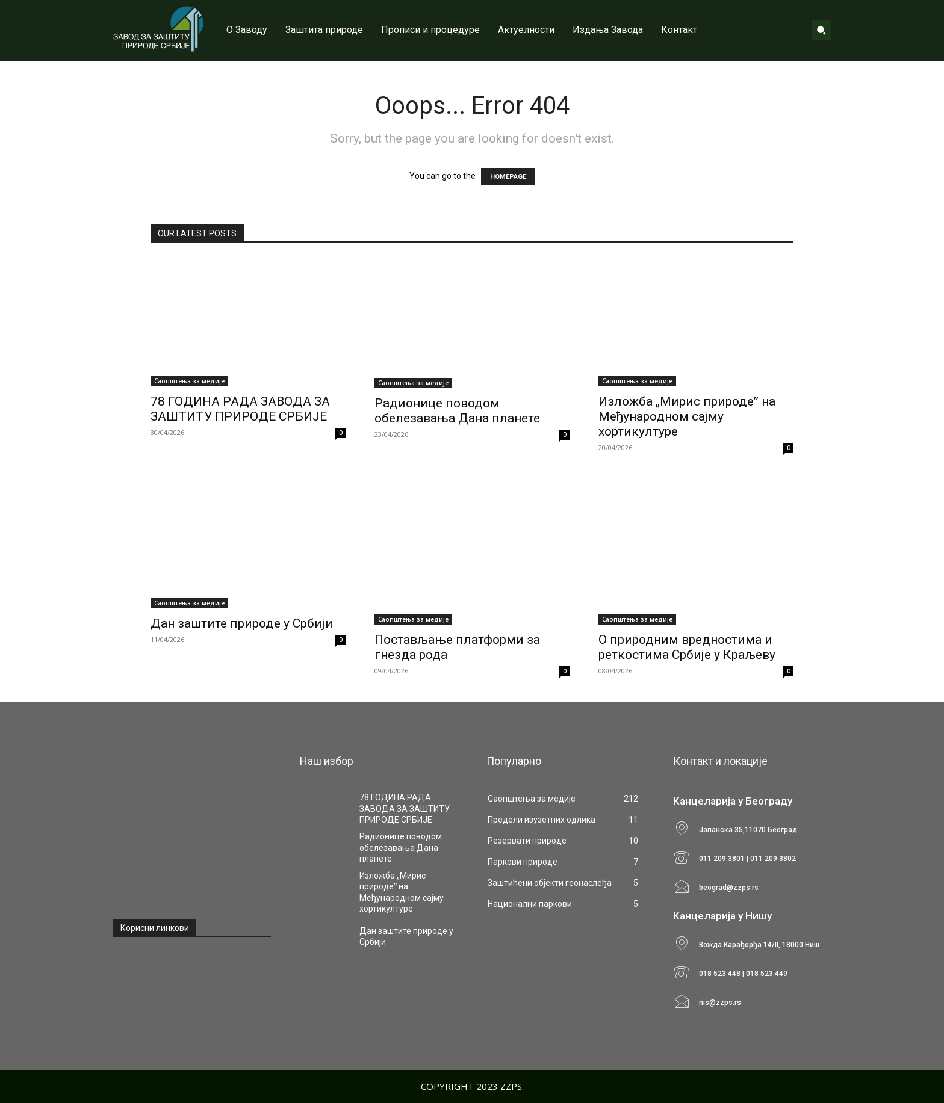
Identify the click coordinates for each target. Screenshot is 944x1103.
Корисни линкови (154, 928)
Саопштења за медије (189, 381)
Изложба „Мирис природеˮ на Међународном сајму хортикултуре (686, 416)
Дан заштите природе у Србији (242, 623)
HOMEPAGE (508, 177)
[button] (821, 30)
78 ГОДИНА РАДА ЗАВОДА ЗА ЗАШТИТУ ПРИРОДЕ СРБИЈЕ (240, 409)
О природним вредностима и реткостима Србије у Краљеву (686, 647)
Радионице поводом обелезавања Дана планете (457, 410)
